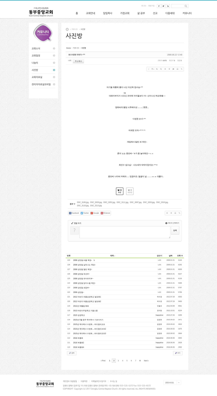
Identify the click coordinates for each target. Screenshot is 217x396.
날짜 (170, 256)
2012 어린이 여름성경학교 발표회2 (87, 301)
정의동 (159, 310)
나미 (69, 60)
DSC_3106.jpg (82, 202)
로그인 (143, 6)
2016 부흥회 (78, 338)
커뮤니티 (75, 29)
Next (146, 361)
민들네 (159, 306)
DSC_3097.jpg (135, 202)
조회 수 (180, 256)
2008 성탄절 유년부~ (81, 274)
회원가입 (151, 6)
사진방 (83, 29)
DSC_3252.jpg (109, 202)
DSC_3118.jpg (82, 206)
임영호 (159, 320)
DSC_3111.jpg (122, 202)
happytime (159, 315)
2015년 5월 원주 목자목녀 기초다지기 (88, 320)
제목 (112, 256)
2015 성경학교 (79, 315)
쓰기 (177, 353)
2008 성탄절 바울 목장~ (83, 260)
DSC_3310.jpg (162, 202)
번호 (68, 256)
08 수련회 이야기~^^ (77, 55)
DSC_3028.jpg (96, 202)
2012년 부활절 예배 (81, 306)
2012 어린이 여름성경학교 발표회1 (87, 297)
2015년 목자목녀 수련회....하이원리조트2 (90, 329)
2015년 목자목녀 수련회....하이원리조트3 (90, 333)
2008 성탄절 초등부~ (81, 288)
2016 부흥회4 (78, 347)
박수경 (159, 297)
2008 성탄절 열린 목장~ (83, 269)
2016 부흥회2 (78, 343)
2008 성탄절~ (78, 292)
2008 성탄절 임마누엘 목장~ (84, 283)
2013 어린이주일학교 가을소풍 (85, 311)
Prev (103, 361)
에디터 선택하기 (172, 223)
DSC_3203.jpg (149, 202)
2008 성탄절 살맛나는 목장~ (84, 265)
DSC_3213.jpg (96, 206)
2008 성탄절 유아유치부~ (83, 279)
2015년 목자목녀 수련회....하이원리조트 (89, 324)
